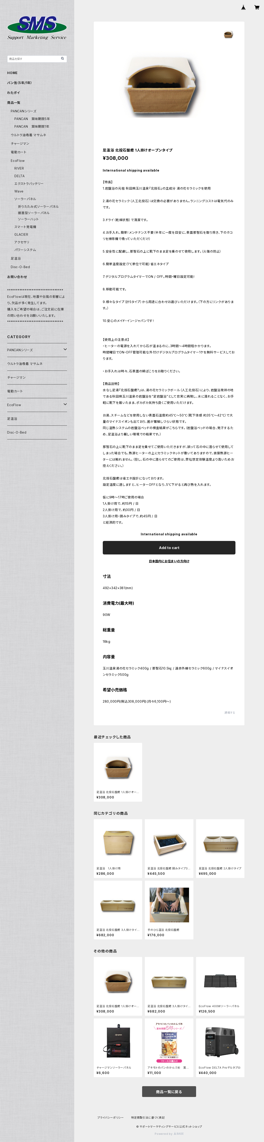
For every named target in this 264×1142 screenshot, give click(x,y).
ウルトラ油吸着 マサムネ (28, 135)
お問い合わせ (17, 277)
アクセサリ (21, 242)
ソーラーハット (28, 219)
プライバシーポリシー (110, 1117)
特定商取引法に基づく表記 (148, 1117)
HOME (12, 73)
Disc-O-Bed (20, 267)
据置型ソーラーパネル (34, 213)
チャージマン (20, 143)
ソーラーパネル (25, 199)
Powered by (169, 1133)
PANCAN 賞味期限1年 (31, 126)
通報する (229, 712)
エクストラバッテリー (29, 183)
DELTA (19, 176)
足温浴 (16, 258)
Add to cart (169, 547)
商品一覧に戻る (169, 1092)
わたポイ (13, 93)
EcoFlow (18, 161)
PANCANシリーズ (23, 111)
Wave (19, 191)
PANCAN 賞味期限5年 (32, 119)
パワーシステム (25, 250)
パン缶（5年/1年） (19, 83)
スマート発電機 (25, 227)
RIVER (19, 168)
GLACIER (21, 234)
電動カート (19, 152)
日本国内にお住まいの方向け (169, 561)
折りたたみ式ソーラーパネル (38, 206)
